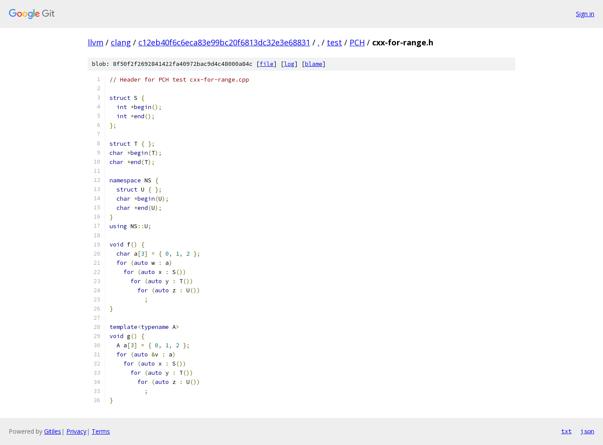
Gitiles (52, 431)
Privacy (76, 431)
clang (121, 42)
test (334, 42)
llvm (95, 42)
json (587, 431)
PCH (357, 42)
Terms (101, 431)
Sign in (585, 14)
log (289, 64)
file (267, 64)
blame (313, 64)
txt (566, 431)
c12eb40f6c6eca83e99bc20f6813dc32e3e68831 (224, 42)
